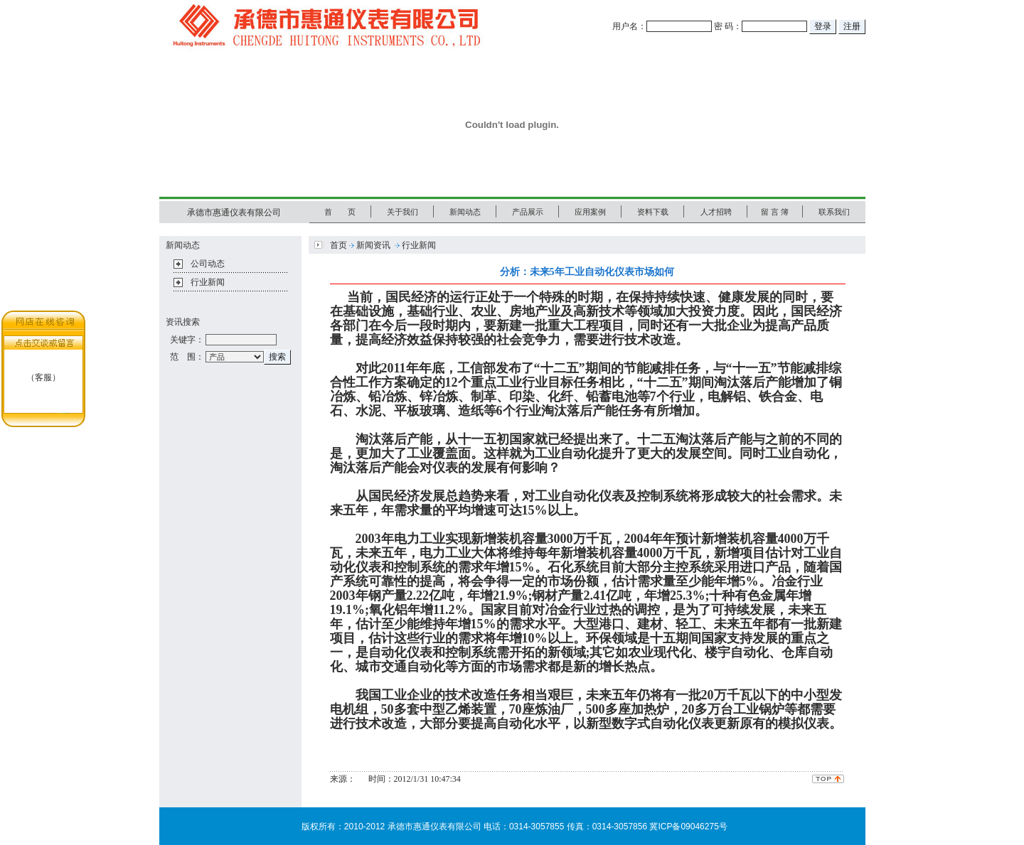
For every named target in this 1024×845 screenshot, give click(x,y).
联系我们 (834, 212)
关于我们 (402, 212)
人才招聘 (716, 212)
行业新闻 (208, 282)
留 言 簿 (775, 212)
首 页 (340, 212)
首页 (338, 245)
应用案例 (590, 212)
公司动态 (208, 264)
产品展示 (527, 212)
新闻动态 (465, 212)
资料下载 (652, 212)
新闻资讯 (373, 245)
